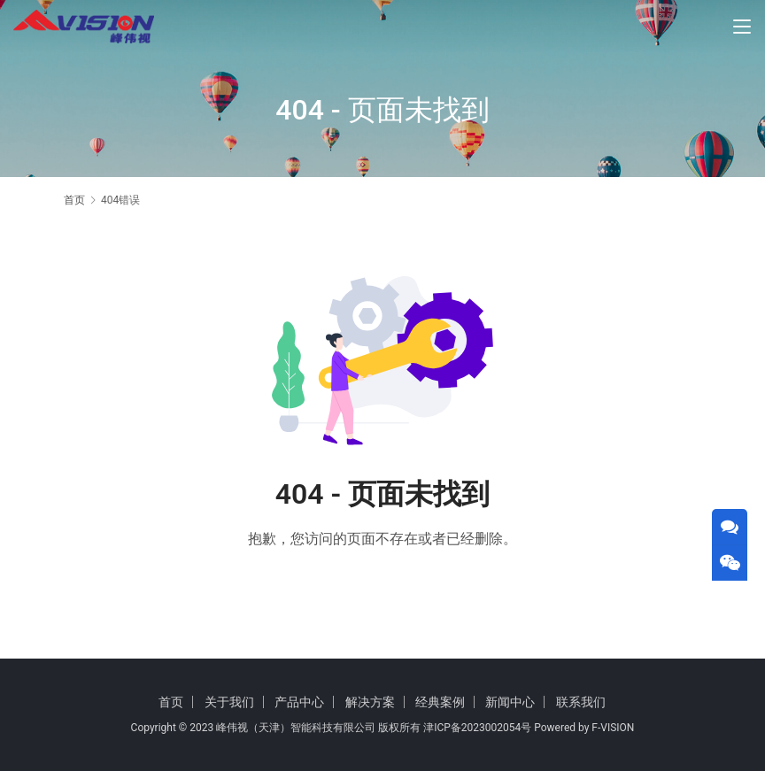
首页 (74, 200)
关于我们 (229, 702)
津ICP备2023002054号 (477, 727)
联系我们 (581, 702)
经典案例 (440, 702)
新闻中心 (510, 702)
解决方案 (370, 702)
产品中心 (299, 702)
